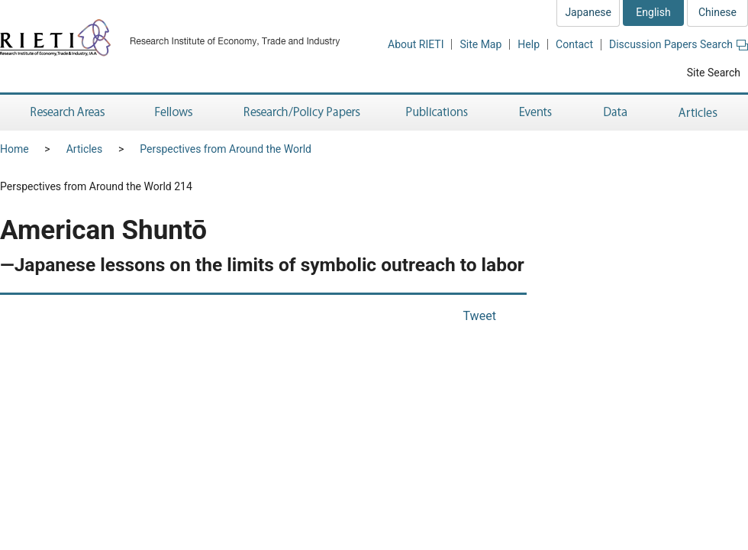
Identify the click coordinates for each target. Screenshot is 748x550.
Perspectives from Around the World (225, 149)
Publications (438, 113)
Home (14, 149)
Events (536, 113)
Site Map (480, 44)
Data (615, 113)
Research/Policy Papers (300, 113)
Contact (574, 44)
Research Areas (65, 113)
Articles (700, 113)
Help (528, 44)
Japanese (588, 12)
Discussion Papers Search (678, 44)
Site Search (713, 72)
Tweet (479, 316)
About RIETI (415, 44)
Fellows (174, 113)
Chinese (717, 12)
